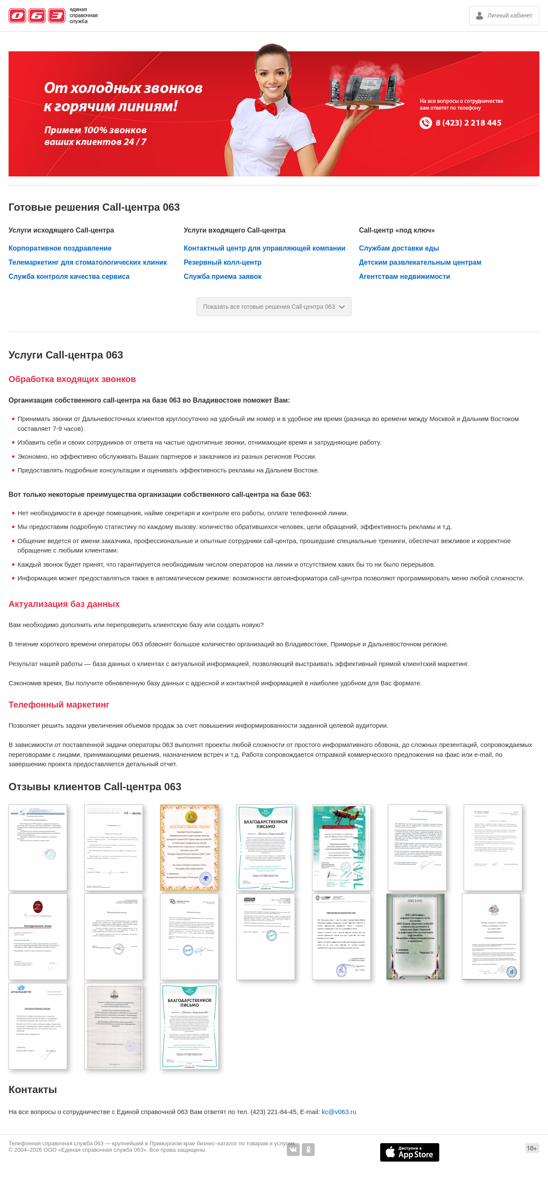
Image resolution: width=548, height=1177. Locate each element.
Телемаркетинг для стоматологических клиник (88, 262)
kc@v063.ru (339, 1111)
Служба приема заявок (222, 276)
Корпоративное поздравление (60, 248)
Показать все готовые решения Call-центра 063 (274, 306)
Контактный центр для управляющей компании (264, 248)
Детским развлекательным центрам (420, 262)
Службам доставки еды (399, 248)
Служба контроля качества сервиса (69, 276)
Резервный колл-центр (223, 262)
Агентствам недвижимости (404, 276)
